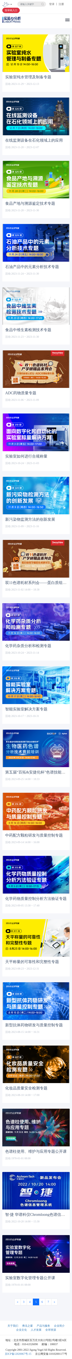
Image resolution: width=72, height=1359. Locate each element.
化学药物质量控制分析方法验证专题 (36, 898)
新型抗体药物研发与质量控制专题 (34, 1025)
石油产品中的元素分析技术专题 (32, 267)
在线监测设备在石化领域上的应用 (34, 140)
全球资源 (50, 1329)
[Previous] (17, 1302)
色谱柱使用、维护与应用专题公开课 (36, 1151)
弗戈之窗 (27, 1325)
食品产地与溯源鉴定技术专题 (30, 203)
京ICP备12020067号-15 (18, 1353)
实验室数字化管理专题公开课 (30, 1278)
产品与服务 (43, 1325)
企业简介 (59, 1325)
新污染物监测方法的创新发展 (30, 519)
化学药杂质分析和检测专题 (28, 646)
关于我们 (12, 1325)
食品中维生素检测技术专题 (28, 330)
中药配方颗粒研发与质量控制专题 (34, 835)
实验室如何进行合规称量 (26, 456)
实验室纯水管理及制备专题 (28, 77)
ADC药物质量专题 (20, 393)
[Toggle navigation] (11, 4)
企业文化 (21, 1329)
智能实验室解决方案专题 (26, 709)
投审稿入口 (11, 10)
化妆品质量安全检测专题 (26, 1088)
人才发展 (36, 1329)
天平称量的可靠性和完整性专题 (32, 962)
